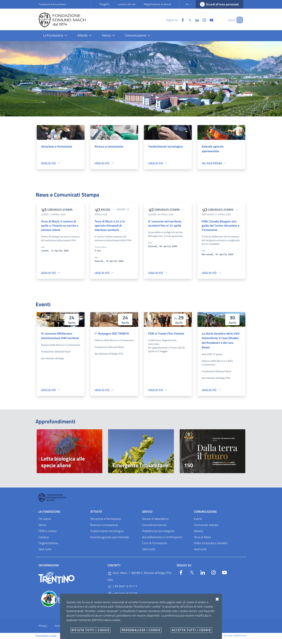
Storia (42, 525)
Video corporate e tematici (211, 544)
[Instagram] (199, 20)
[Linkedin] (192, 20)
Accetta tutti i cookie (191, 630)
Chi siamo (44, 519)
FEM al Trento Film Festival (166, 334)
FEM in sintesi (47, 532)
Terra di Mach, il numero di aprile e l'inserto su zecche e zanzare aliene (59, 226)
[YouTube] (207, 20)
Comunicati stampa (60, 210)
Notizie (105, 210)
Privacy (43, 627)
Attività (96, 512)
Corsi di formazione (154, 544)
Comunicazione (205, 512)
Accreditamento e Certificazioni (162, 538)
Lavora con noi (126, 4)
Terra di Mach (202, 538)
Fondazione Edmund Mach (52, 4)
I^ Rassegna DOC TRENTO (112, 334)
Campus (43, 538)
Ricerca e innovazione (109, 146)
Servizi (147, 512)
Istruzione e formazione (56, 146)
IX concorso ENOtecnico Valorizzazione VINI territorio (60, 336)
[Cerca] (239, 20)
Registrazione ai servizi (157, 4)
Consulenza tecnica (154, 525)
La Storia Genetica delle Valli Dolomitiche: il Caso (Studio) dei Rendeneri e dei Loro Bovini (221, 341)
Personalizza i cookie (46, 636)
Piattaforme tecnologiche (158, 532)
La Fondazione (49, 512)
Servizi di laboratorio (155, 519)
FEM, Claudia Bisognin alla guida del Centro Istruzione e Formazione (220, 226)
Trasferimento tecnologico (165, 146)
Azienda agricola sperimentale (213, 148)
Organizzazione (48, 544)
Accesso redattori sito (235, 636)
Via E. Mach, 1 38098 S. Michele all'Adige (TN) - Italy (140, 577)
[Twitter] (185, 20)
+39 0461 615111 (122, 587)
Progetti (104, 4)
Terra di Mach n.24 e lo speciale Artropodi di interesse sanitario (110, 226)
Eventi (198, 519)
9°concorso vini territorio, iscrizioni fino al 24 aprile (165, 223)
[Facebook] (178, 20)
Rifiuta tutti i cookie (91, 630)
